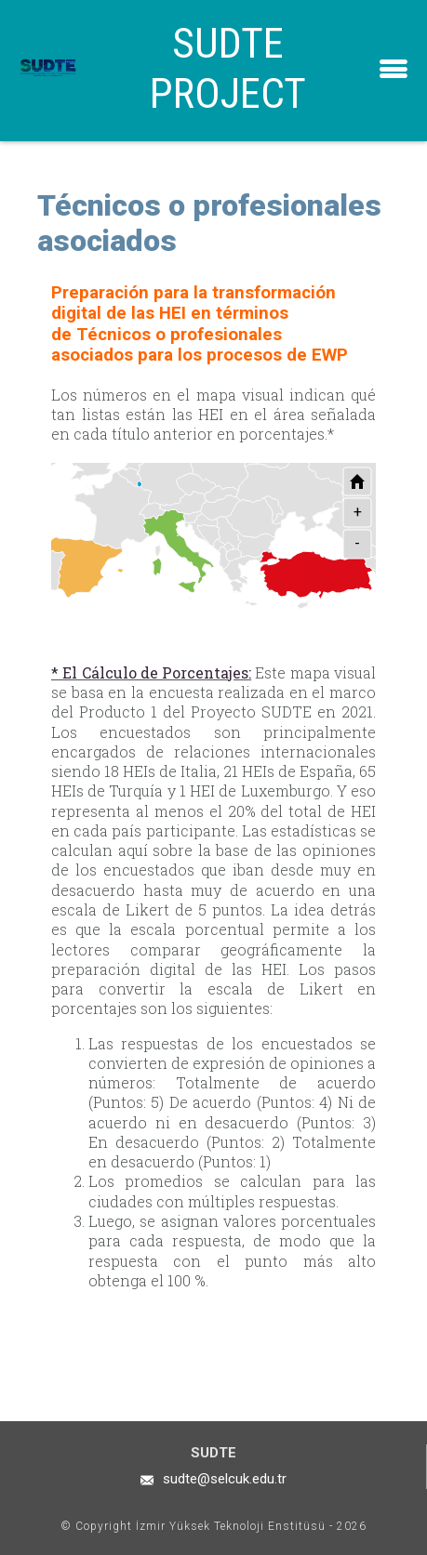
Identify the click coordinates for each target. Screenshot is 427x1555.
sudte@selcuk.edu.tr (225, 1478)
